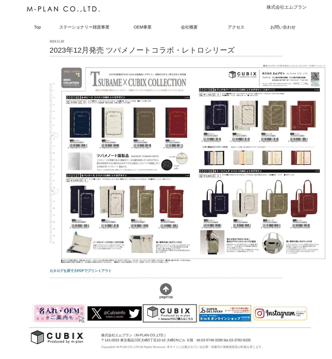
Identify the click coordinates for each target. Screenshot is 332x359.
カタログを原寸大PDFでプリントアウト (81, 271)
